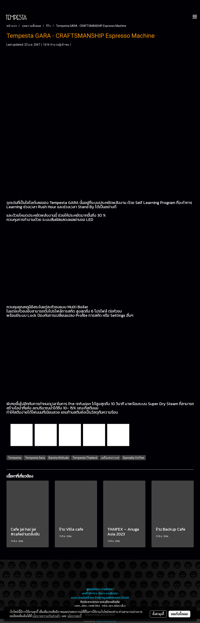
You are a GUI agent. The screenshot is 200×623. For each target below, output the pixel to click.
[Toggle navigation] (194, 17)
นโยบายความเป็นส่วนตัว (46, 616)
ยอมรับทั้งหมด (179, 614)
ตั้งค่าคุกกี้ (158, 614)
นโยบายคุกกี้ (74, 616)
